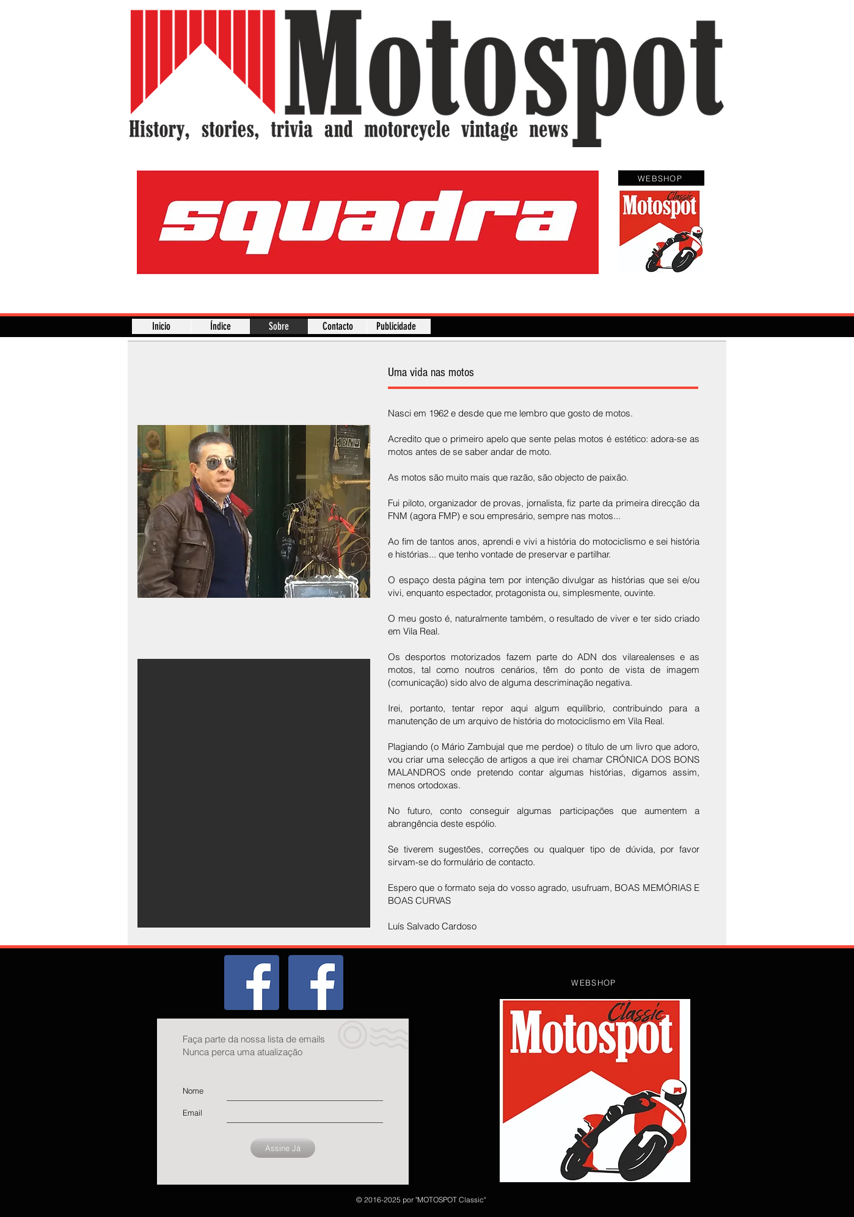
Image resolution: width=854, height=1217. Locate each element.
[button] (368, 222)
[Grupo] (251, 982)
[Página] (315, 982)
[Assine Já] (282, 1148)
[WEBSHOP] (661, 178)
